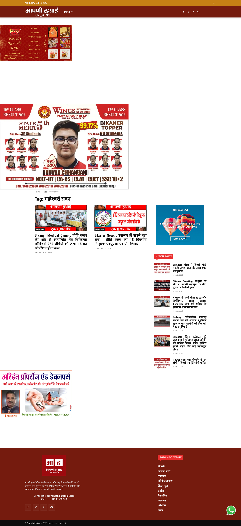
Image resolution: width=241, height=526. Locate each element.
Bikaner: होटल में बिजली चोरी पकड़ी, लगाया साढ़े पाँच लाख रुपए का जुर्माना (189, 268)
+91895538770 (58, 499)
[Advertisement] (96, 72)
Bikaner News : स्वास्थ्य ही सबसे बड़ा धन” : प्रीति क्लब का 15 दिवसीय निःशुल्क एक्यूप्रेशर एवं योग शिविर (120, 239)
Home (37, 191)
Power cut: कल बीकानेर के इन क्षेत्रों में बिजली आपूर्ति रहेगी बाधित (189, 363)
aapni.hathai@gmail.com (61, 495)
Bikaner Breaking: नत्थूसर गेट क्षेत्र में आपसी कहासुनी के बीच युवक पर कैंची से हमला (189, 284)
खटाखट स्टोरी (40, 230)
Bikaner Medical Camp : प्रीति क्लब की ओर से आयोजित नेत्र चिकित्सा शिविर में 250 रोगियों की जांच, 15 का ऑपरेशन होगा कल (61, 241)
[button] (213, 3)
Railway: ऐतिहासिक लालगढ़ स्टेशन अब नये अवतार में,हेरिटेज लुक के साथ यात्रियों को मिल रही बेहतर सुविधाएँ (189, 321)
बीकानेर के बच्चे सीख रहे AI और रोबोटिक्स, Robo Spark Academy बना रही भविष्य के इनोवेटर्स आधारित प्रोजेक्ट (189, 302)
